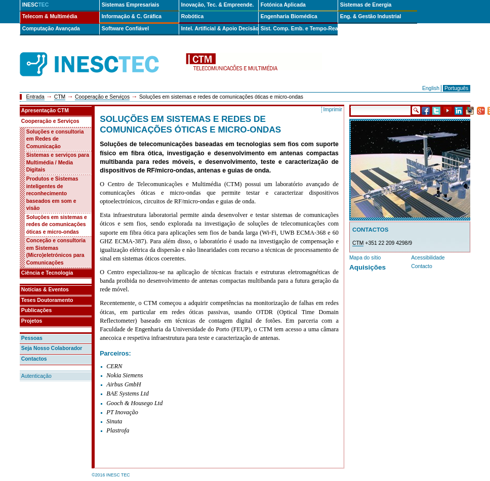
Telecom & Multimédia (49, 16)
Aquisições (367, 267)
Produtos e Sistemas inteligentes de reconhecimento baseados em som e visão (52, 193)
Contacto (421, 266)
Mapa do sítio (365, 257)
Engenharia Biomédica (289, 16)
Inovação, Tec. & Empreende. (217, 5)
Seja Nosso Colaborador (52, 348)
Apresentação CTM (45, 110)
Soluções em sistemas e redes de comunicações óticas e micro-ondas (56, 224)
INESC (35, 5)
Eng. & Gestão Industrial (370, 16)
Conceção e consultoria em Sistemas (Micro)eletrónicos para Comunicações (56, 252)
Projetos (32, 321)
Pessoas (32, 338)
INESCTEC (101, 53)
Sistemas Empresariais (130, 5)
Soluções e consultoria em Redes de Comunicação (55, 139)
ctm (253, 64)
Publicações (36, 310)
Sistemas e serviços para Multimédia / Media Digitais (57, 162)
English (430, 88)
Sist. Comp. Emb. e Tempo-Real (299, 28)
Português (456, 88)
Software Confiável (125, 28)
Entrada (35, 97)
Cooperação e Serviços (102, 97)
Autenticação (36, 376)
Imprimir (332, 109)
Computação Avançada (51, 28)
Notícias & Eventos (45, 289)
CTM (60, 97)
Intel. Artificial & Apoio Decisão (219, 28)
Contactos (34, 359)
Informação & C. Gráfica (131, 16)
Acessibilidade (427, 257)
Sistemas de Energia (366, 5)
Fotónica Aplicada (283, 5)
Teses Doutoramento (47, 300)
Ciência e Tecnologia (47, 273)
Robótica (192, 16)
